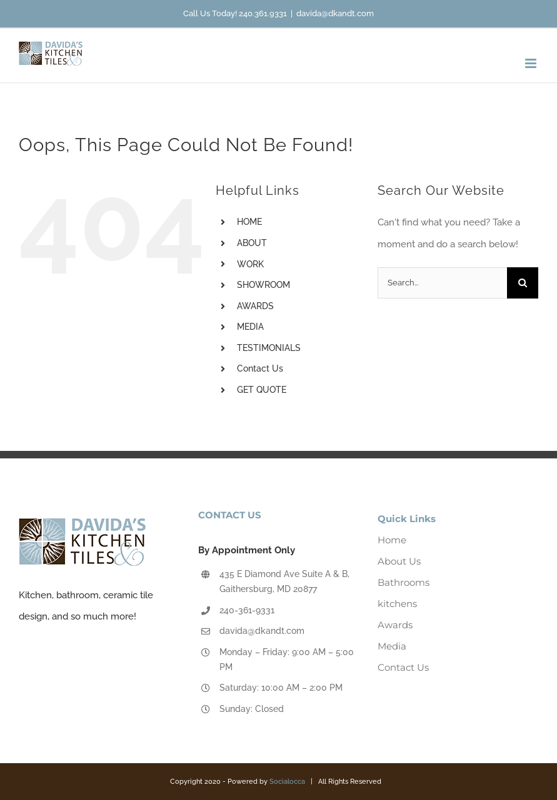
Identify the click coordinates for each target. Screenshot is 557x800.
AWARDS (255, 306)
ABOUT (252, 243)
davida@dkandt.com (335, 13)
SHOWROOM (263, 285)
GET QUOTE (261, 390)
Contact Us (260, 368)
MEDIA (250, 327)
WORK (250, 264)
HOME (249, 222)
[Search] (522, 283)
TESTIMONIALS (269, 348)
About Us (399, 561)
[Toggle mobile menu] (531, 63)
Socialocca (287, 782)
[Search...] (442, 283)
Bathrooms (403, 582)
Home (392, 540)
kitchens (397, 604)
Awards (395, 625)
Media (392, 646)
